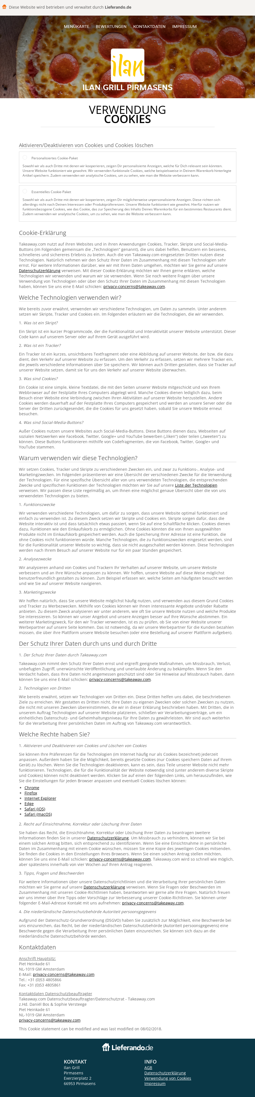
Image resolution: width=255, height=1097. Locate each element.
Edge (29, 803)
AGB (148, 1067)
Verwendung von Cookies (167, 1078)
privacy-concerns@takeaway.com (134, 286)
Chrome (32, 787)
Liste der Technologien (196, 485)
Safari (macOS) (38, 814)
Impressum (184, 26)
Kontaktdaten (149, 26)
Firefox (31, 793)
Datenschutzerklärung (39, 270)
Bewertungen (111, 26)
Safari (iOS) (35, 809)
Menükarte (76, 26)
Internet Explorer (40, 798)
